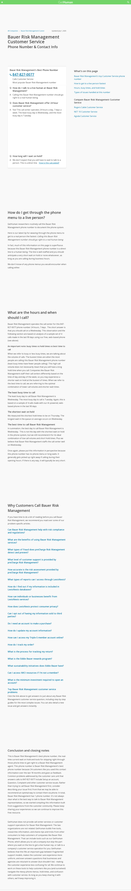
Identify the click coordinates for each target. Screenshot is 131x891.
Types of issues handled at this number (92, 92)
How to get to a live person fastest (90, 83)
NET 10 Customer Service (85, 111)
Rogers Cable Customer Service (88, 107)
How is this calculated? (49, 163)
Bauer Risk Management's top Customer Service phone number (99, 77)
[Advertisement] (37, 135)
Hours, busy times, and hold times (89, 88)
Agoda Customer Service (85, 116)
